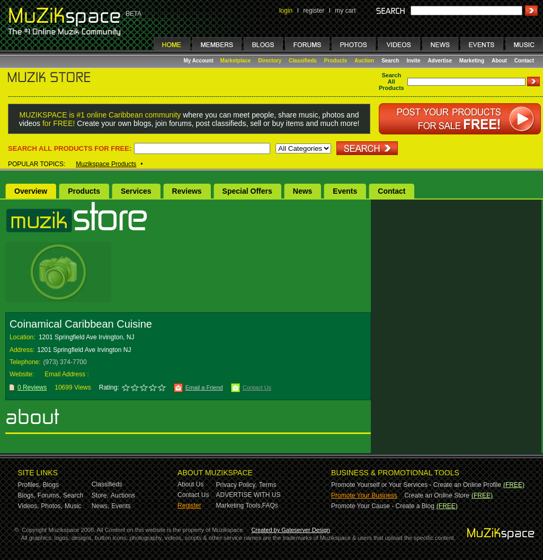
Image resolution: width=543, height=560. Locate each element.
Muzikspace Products (106, 164)
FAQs (270, 505)
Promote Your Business (364, 495)
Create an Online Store (436, 495)
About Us (190, 484)
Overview (30, 191)
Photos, (52, 506)
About (499, 61)
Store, (100, 495)
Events (345, 191)
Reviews (187, 191)
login (285, 10)
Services (136, 191)
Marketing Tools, (239, 505)
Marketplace (235, 61)
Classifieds (303, 61)
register (313, 10)
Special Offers (247, 191)
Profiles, (29, 485)
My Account (199, 61)
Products (335, 61)
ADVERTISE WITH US (248, 495)
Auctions (123, 495)
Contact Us (257, 387)
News (303, 191)
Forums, (49, 495)
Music (73, 506)
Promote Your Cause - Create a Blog (382, 506)
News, (100, 506)
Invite (413, 61)
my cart (345, 10)
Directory (269, 61)
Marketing (471, 61)
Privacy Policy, (236, 485)
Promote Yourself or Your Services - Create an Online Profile (416, 485)
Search (390, 61)
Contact (524, 61)
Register (189, 505)
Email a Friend (204, 387)
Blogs (51, 485)
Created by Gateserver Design (290, 530)
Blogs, (26, 495)
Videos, (28, 506)
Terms (268, 485)
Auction (364, 61)
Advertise (440, 61)
